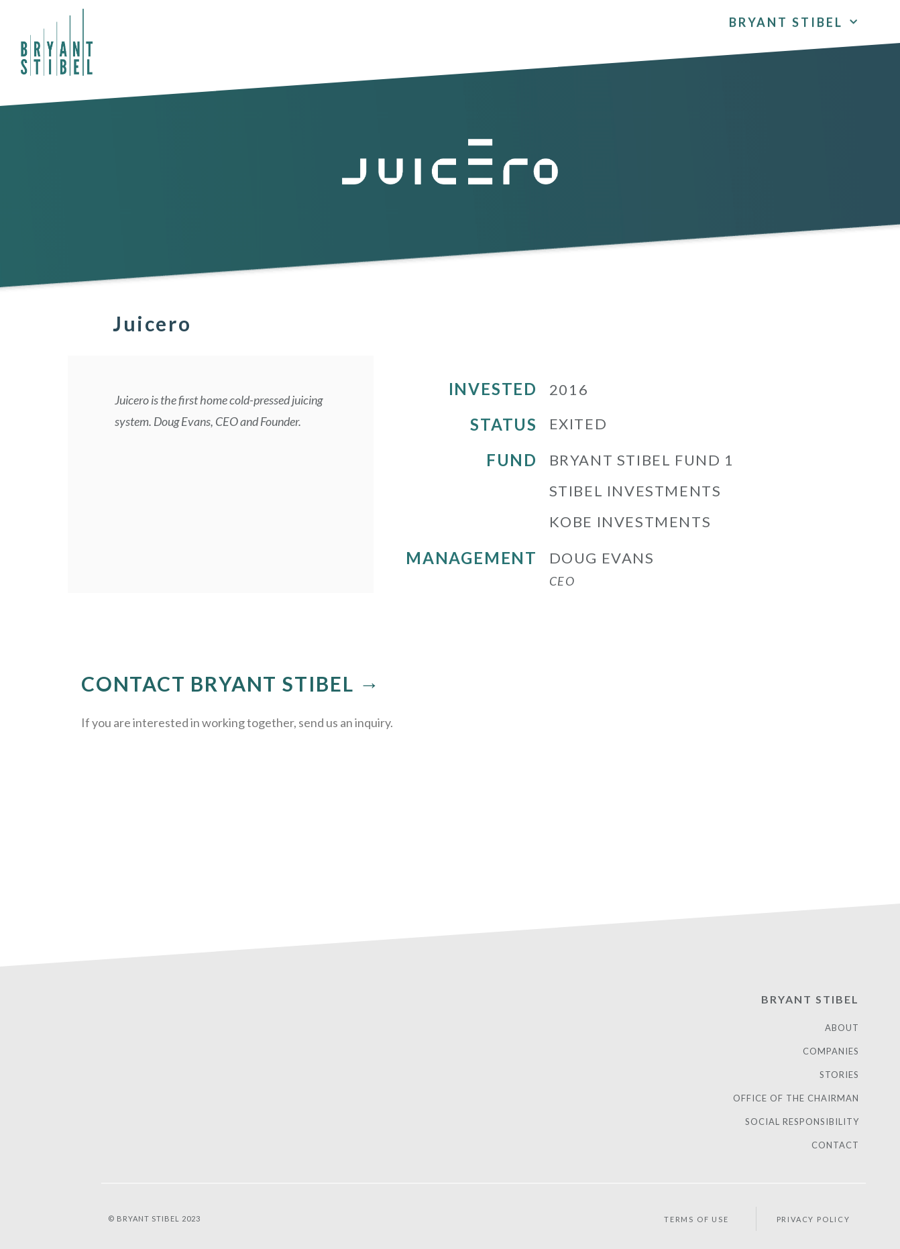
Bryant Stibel (794, 18)
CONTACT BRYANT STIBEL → (230, 683)
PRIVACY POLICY (813, 1219)
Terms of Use (696, 1219)
